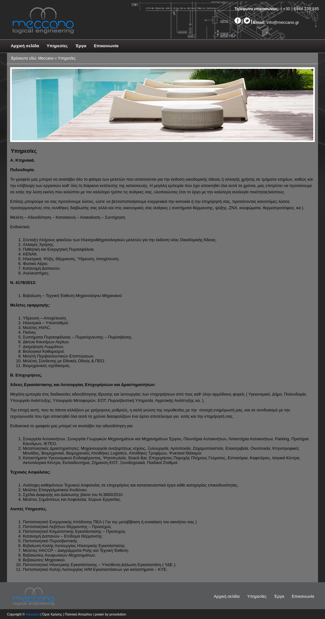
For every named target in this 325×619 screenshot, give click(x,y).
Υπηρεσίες (57, 45)
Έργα (80, 45)
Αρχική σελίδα (25, 45)
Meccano (46, 58)
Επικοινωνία (106, 45)
